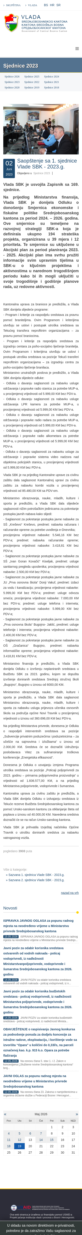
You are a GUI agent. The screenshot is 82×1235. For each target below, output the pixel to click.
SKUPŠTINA (13, 5)
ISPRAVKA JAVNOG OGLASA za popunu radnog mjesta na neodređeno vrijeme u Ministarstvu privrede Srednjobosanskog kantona (38, 926)
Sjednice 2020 (12, 87)
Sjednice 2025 (31, 76)
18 (8, 1146)
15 (52, 1140)
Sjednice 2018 (51, 87)
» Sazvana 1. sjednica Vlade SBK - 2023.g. (35, 875)
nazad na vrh (70, 893)
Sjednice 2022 (31, 82)
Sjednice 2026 (12, 76)
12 (19, 1140)
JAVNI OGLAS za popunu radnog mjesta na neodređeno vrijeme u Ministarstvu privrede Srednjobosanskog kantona (35, 1081)
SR (58, 5)
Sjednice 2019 (31, 87)
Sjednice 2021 (51, 82)
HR (52, 5)
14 (41, 1140)
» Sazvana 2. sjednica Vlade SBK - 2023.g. (35, 880)
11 (8, 1140)
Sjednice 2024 (51, 76)
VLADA (32, 5)
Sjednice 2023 (12, 82)
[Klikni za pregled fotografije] (41, 129)
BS (46, 5)
